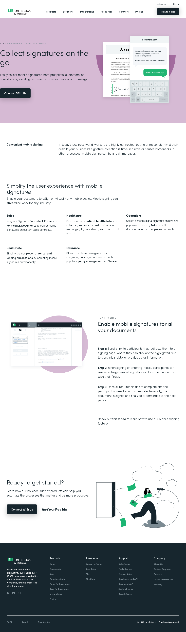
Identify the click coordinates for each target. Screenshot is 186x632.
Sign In (176, 3)
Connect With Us (15, 93)
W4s (154, 225)
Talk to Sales (168, 11)
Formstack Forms (41, 221)
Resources (106, 11)
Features (15, 43)
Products (51, 11)
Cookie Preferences (163, 579)
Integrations (87, 11)
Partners (124, 11)
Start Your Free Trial (54, 509)
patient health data (99, 221)
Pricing (139, 11)
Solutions (68, 11)
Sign (3, 43)
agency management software (96, 261)
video (122, 419)
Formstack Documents (21, 225)
